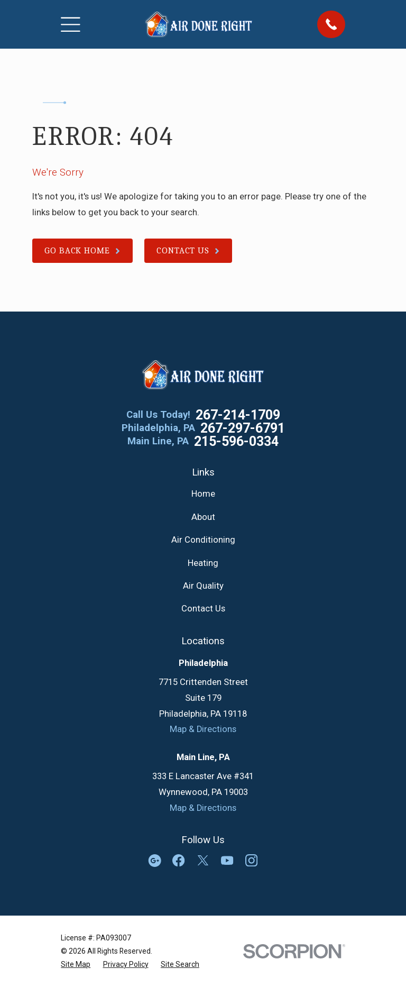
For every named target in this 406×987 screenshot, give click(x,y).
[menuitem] (75, 964)
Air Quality (203, 586)
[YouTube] (227, 860)
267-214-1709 (238, 415)
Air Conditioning (203, 540)
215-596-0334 (236, 441)
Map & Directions (203, 729)
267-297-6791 (242, 428)
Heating (203, 563)
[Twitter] (203, 860)
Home (203, 494)
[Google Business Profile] (155, 860)
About (203, 517)
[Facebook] (178, 860)
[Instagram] (251, 860)
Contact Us (203, 609)
